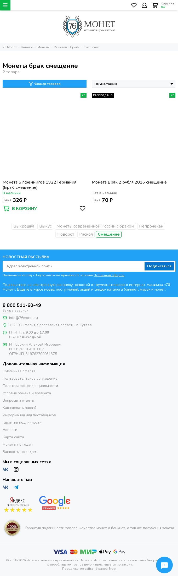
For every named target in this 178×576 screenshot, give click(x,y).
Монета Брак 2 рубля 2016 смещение (129, 182)
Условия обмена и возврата (27, 393)
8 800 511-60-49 (22, 305)
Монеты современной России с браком (95, 226)
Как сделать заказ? (19, 407)
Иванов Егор (106, 569)
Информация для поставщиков (29, 415)
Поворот (65, 234)
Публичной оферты (109, 275)
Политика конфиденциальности (30, 385)
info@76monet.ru (23, 317)
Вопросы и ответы (19, 400)
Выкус (45, 226)
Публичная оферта (19, 371)
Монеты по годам (18, 444)
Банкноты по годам (19, 451)
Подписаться (159, 266)
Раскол (86, 234)
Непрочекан (151, 226)
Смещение (109, 234)
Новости (10, 429)
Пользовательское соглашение (30, 378)
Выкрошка (23, 226)
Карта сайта (13, 437)
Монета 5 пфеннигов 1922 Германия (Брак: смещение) (39, 185)
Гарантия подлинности (22, 422)
